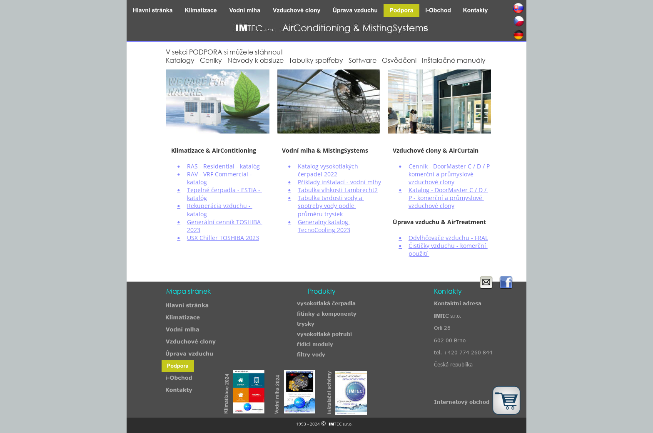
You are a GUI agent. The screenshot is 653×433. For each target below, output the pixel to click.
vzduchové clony (431, 182)
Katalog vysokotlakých (329, 166)
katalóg (197, 198)
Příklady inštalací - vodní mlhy (339, 182)
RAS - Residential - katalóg (223, 166)
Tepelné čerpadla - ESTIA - (224, 190)
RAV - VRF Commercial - (220, 174)
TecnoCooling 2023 (324, 230)
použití (419, 253)
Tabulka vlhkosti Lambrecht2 (338, 190)
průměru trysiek (320, 214)
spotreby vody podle (327, 206)
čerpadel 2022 (317, 174)
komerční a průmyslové (442, 174)
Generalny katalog (324, 222)
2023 (193, 230)
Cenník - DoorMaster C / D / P (451, 166)
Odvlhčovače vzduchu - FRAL (448, 238)
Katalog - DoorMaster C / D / (448, 190)
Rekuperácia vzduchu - (219, 206)
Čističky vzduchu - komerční (448, 246)
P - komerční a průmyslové (446, 198)
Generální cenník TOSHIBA (224, 222)
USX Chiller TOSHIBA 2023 (223, 238)
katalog (197, 182)
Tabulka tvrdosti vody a (331, 198)
